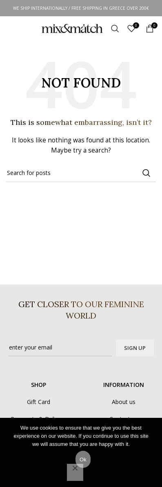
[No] (75, 472)
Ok (83, 459)
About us (123, 402)
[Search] (115, 28)
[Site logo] (72, 28)
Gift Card (38, 402)
